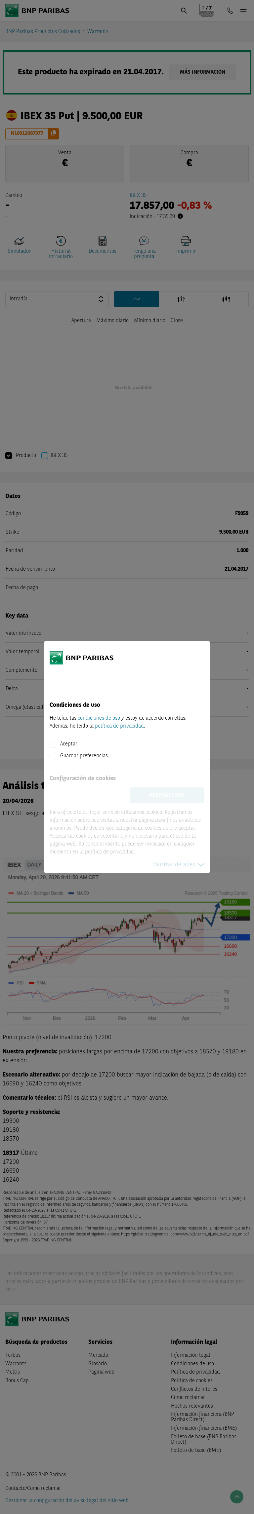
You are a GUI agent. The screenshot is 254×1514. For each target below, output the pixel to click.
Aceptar (68, 744)
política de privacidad (119, 726)
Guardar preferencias (84, 756)
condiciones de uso (99, 718)
